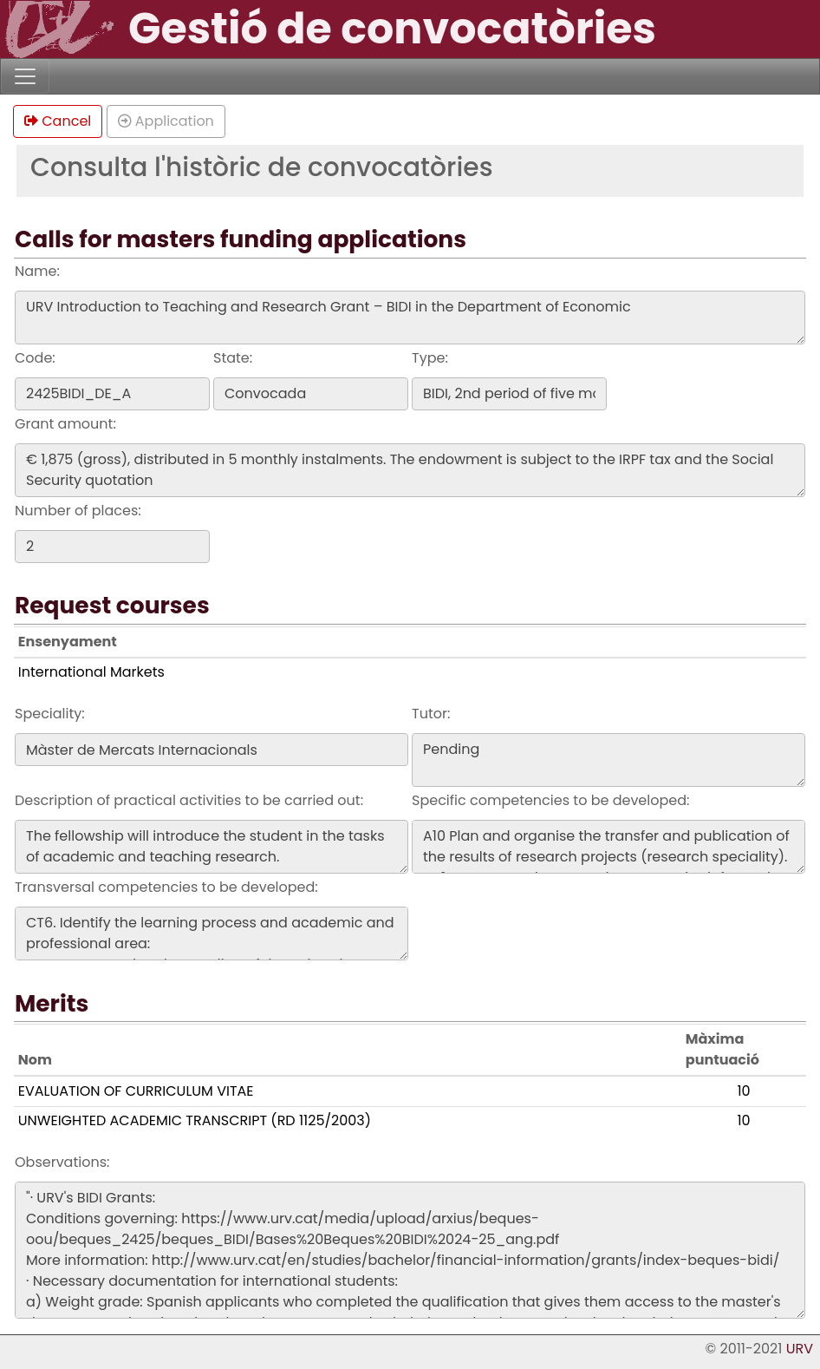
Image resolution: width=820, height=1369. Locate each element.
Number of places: (78, 511)
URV (799, 1349)
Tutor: (431, 714)
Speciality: (50, 714)
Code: (35, 358)
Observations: (62, 1162)
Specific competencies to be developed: (550, 800)
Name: (37, 271)
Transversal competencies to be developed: (166, 887)
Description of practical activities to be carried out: (189, 800)
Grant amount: (65, 424)
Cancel (57, 121)
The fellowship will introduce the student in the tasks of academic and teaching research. (211, 847)
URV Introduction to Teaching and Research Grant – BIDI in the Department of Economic (410, 317)
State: (232, 358)
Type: (430, 358)
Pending (608, 760)
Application (166, 121)
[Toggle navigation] (25, 76)
